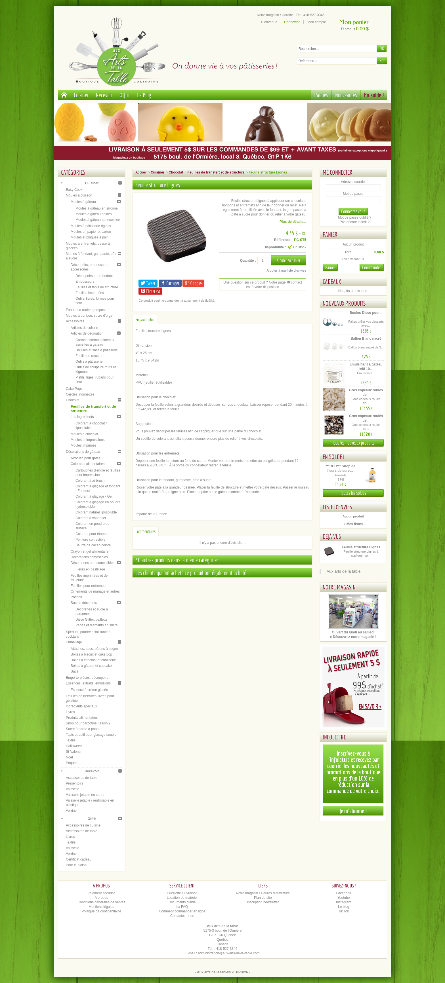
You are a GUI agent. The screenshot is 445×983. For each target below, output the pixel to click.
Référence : (283, 240)
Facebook (343, 893)
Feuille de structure (89, 356)
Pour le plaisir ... (78, 865)
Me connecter (337, 172)
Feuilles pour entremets (88, 586)
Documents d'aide (182, 902)
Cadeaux (332, 281)
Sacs (74, 671)
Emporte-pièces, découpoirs (87, 678)
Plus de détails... (293, 222)
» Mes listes (353, 524)
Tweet (148, 283)
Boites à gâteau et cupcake (91, 666)
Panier (330, 234)
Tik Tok (343, 911)
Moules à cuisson (79, 195)
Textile (70, 740)
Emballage (74, 642)
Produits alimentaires (82, 718)
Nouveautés (346, 94)
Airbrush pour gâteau (86, 458)
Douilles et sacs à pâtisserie (96, 350)
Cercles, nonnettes (80, 394)
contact (294, 282)
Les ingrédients (82, 417)
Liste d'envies (337, 506)
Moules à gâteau (83, 202)
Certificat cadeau (78, 859)
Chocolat (72, 400)
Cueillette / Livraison (182, 893)
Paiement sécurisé (101, 893)
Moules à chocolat (84, 434)
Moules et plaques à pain (89, 237)
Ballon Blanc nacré (366, 339)
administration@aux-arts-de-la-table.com (229, 953)
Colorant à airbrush (89, 481)
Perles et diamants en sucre (96, 625)
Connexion (292, 22)
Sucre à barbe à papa (82, 729)
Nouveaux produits (344, 303)
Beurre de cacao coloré (93, 545)
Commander (371, 267)
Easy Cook (74, 190)
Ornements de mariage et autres (95, 591)
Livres (70, 712)
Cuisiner (81, 94)
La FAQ (182, 907)
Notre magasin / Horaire (275, 15)
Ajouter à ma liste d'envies (286, 270)
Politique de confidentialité (101, 911)
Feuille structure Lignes (361, 547)
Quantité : (248, 261)
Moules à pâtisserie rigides (91, 226)
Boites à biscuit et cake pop (91, 654)
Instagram (343, 902)
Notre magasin (339, 587)
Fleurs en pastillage (90, 569)
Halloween (74, 746)
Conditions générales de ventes (101, 902)
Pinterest (150, 291)
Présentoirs (74, 783)
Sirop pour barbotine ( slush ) (88, 723)
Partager (170, 283)
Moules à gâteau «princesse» (97, 220)
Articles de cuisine (84, 328)
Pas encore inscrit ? (355, 222)
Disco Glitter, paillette (91, 619)
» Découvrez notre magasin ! (353, 637)
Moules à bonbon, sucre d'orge (89, 316)
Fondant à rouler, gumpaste (87, 310)
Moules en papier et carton (91, 232)
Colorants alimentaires (87, 464)
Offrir (124, 94)
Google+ (193, 283)
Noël (69, 757)
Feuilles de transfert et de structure (216, 172)
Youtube (343, 898)
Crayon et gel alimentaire (89, 551)
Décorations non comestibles (92, 563)
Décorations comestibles (89, 557)
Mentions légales (101, 907)
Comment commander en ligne (182, 911)
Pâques (321, 94)
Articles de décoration (87, 333)
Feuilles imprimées (89, 293)
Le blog (343, 907)
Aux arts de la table (344, 571)
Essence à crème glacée (89, 690)
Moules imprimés (83, 445)
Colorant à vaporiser (90, 518)
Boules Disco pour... (366, 313)
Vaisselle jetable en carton (85, 795)
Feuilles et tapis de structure (96, 287)
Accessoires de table (81, 778)
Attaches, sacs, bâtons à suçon (94, 649)
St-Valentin (74, 752)
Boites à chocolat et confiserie (93, 660)
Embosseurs (85, 282)
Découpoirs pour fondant (94, 276)
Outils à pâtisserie (88, 361)
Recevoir (104, 94)
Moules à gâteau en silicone (96, 208)
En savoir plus (144, 319)
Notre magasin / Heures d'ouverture (263, 893)
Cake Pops (74, 389)
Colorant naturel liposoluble (96, 512)
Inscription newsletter (263, 902)
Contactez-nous (182, 916)
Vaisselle (72, 789)
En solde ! (374, 94)
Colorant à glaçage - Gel (93, 496)
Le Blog (144, 94)
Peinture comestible (90, 540)
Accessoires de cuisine (83, 825)
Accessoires (75, 321)
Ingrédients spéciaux (81, 706)
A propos (101, 898)
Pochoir (76, 597)
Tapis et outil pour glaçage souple (91, 735)
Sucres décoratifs (84, 603)
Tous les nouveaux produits (353, 443)
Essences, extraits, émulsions (88, 683)
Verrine (71, 811)
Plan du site (263, 898)
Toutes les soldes (353, 493)
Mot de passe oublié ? (354, 217)
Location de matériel (182, 898)
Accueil (140, 172)
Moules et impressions (87, 440)
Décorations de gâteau (83, 452)
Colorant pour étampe (91, 534)
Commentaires (145, 531)
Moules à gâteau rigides (93, 214)
